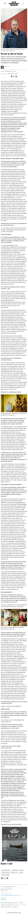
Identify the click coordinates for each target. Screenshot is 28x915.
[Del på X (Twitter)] (14, 76)
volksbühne (14, 870)
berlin (21, 870)
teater (21, 872)
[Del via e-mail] (16, 76)
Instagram (3, 899)
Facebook (3, 898)
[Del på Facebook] (12, 76)
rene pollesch (5, 872)
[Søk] (23, 3)
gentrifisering (6, 870)
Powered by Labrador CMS (14, 912)
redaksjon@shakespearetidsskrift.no (11, 895)
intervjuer (14, 872)
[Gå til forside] (14, 4)
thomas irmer (5, 875)
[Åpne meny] (5, 3)
